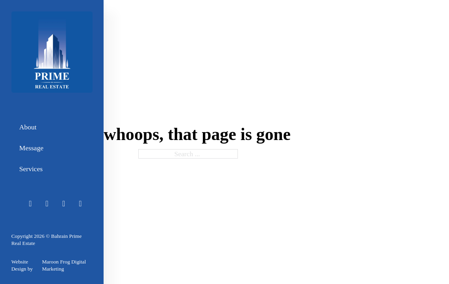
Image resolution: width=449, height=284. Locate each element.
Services (31, 169)
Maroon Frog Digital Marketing (64, 265)
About (28, 127)
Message (31, 148)
